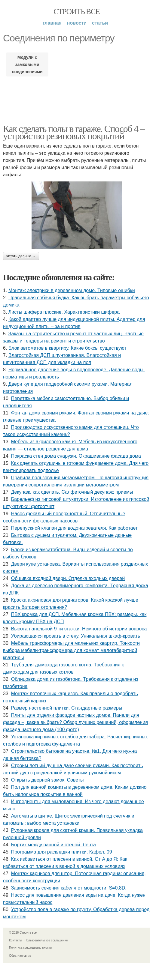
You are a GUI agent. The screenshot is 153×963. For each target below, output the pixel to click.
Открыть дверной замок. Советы (47, 779)
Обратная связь (20, 955)
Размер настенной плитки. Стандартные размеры (66, 707)
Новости (77, 22)
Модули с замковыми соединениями (27, 64)
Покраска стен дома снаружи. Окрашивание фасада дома (76, 456)
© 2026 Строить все (23, 932)
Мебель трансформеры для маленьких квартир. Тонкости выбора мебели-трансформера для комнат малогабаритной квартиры (71, 650)
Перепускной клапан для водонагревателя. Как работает (74, 528)
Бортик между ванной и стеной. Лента (53, 844)
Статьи (100, 22)
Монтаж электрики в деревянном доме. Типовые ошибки (71, 290)
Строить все (76, 11)
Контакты (15, 940)
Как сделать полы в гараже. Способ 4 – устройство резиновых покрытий (74, 132)
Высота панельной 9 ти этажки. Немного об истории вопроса (79, 628)
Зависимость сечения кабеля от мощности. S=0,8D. (69, 887)
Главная (52, 22)
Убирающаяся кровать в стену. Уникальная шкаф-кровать (75, 636)
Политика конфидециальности (30, 947)
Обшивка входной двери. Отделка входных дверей (68, 578)
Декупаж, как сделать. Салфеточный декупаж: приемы (72, 492)
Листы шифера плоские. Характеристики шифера (64, 312)
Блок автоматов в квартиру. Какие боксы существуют (67, 348)
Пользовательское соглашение (46, 940)
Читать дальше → (21, 256)
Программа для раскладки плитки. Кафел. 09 (61, 851)
